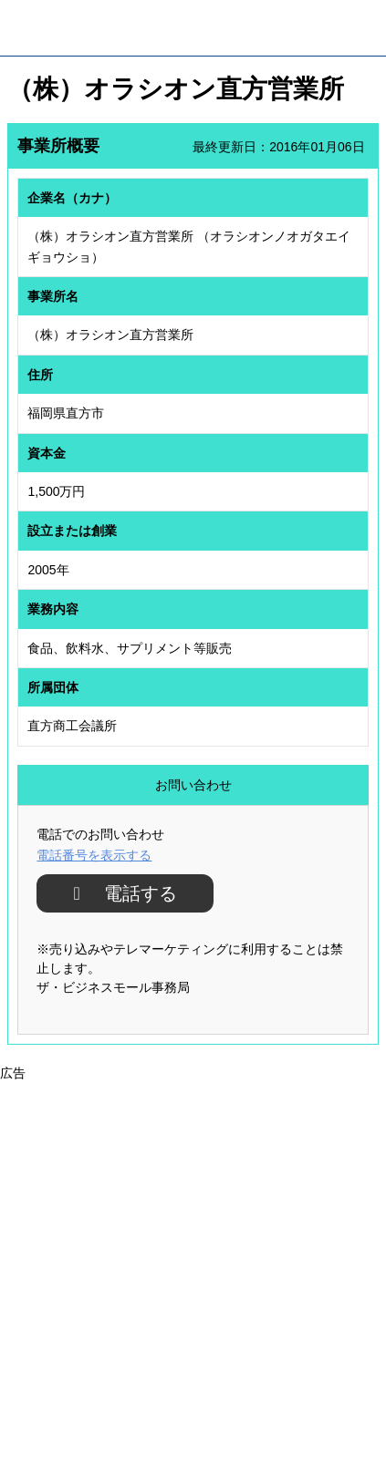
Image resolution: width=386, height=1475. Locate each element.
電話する (133, 893)
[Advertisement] (193, 1277)
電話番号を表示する (94, 855)
